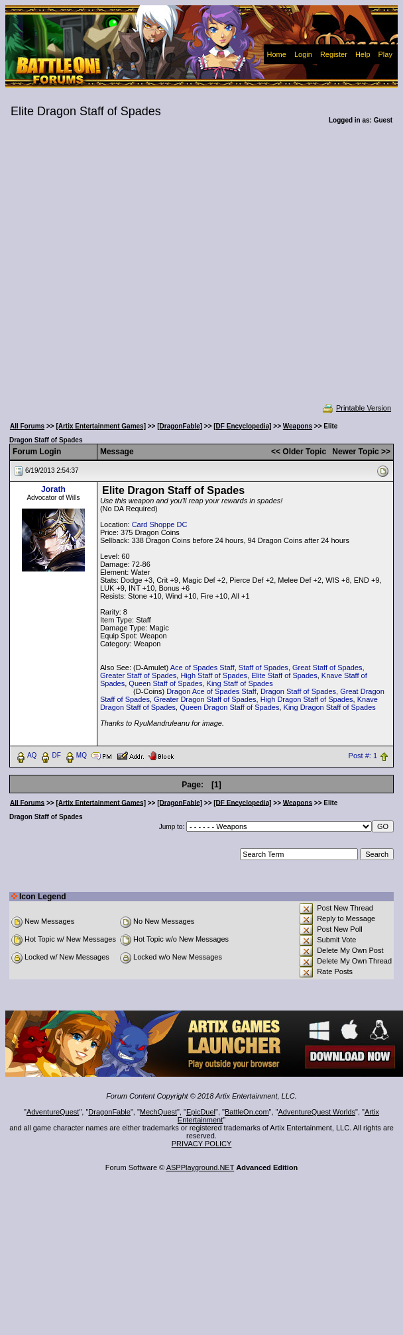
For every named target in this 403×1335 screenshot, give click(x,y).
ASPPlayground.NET (200, 1167)
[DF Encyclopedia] (242, 426)
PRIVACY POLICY (202, 1144)
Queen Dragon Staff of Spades (229, 707)
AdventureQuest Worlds (317, 1112)
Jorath (53, 489)
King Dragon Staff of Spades (330, 707)
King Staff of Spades (240, 683)
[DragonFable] (179, 426)
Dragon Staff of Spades (298, 691)
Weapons (297, 426)
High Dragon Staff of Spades (306, 699)
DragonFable (109, 1112)
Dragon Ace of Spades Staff (211, 691)
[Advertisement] (128, 272)
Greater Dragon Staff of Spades (205, 699)
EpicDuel (200, 1112)
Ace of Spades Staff (202, 667)
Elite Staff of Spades (284, 675)
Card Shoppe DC (160, 524)
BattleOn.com (247, 1112)
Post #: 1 (363, 756)
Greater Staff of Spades (138, 675)
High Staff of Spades (213, 675)
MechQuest (158, 1112)
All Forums (27, 426)
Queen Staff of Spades (165, 683)
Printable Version (356, 408)
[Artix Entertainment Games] (101, 426)
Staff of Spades (263, 667)
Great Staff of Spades (327, 667)
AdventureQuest (53, 1112)
